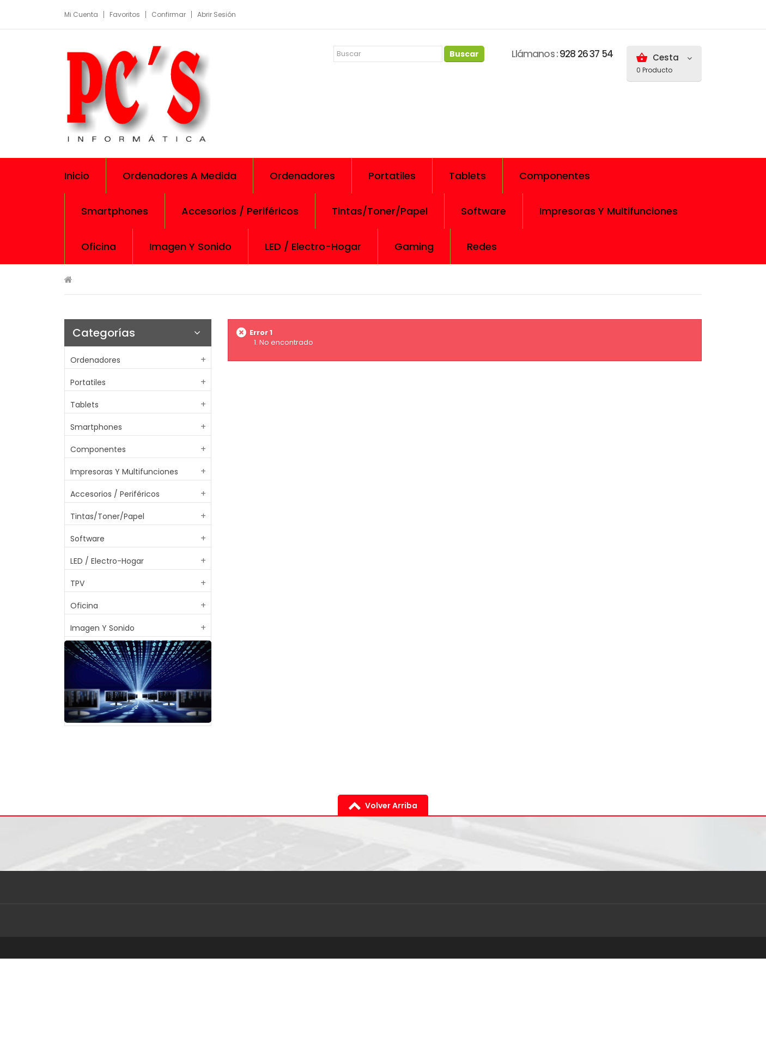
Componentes (98, 449)
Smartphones (96, 427)
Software (87, 538)
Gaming (85, 717)
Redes (81, 650)
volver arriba (391, 908)
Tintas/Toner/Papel (107, 516)
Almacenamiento (103, 672)
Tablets (84, 404)
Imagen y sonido (102, 628)
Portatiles (88, 382)
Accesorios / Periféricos (115, 494)
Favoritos (125, 14)
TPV (77, 583)
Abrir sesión (216, 14)
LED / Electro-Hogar (107, 561)
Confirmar (168, 14)
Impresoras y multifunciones (124, 471)
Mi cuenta (81, 14)
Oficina (84, 605)
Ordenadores (95, 360)
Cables (83, 695)
